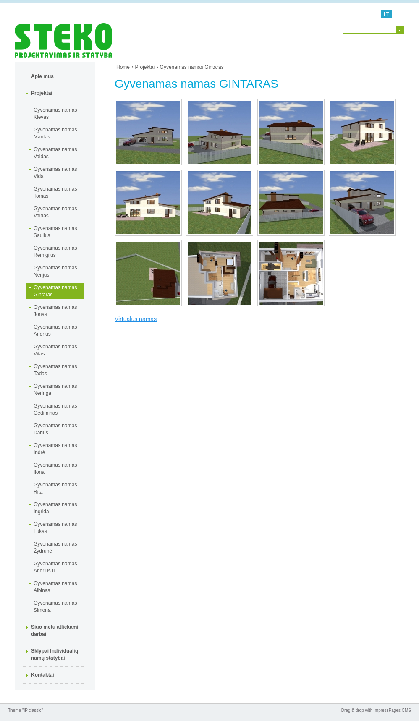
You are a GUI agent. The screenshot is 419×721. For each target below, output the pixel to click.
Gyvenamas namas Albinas (55, 586)
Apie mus (42, 76)
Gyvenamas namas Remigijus (55, 251)
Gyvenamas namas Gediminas (55, 409)
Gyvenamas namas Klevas (55, 113)
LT (386, 14)
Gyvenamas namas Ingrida (55, 508)
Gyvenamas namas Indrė (55, 448)
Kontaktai (42, 675)
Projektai (41, 93)
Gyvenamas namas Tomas (55, 192)
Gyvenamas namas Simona (55, 606)
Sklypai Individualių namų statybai (54, 654)
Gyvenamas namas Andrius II (55, 567)
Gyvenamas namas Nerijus (55, 271)
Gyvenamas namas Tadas (55, 369)
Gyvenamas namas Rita (55, 488)
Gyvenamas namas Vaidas (55, 212)
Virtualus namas (136, 319)
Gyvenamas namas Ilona (55, 468)
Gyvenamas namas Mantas (55, 133)
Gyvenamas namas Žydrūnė (55, 547)
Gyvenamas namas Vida (55, 172)
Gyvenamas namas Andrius (55, 330)
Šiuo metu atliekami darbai (55, 630)
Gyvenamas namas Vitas (55, 350)
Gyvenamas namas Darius (55, 429)
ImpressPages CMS (392, 710)
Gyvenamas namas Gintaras (55, 291)
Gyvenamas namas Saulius (55, 231)
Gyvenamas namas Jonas (55, 310)
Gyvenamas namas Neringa (55, 389)
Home (123, 67)
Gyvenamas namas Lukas (55, 527)
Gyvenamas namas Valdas (55, 152)
